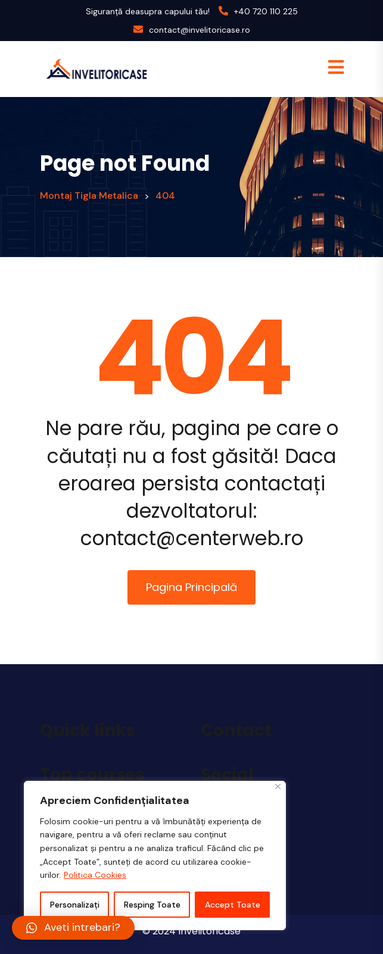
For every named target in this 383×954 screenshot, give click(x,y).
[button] (73, 928)
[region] (155, 855)
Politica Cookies (95, 874)
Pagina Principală (191, 587)
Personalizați (74, 904)
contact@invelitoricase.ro (199, 29)
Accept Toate (232, 904)
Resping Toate (152, 904)
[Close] (278, 786)
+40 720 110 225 (266, 11)
